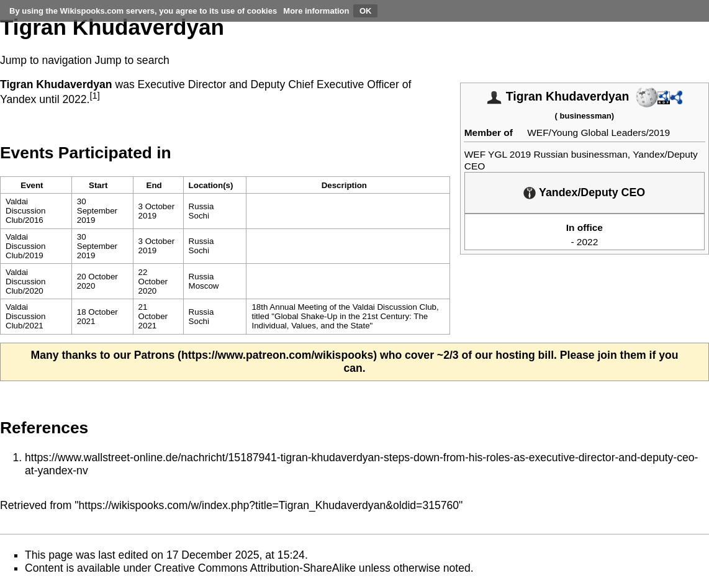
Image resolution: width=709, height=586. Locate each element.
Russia (201, 206)
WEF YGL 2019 (497, 154)
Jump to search (132, 60)
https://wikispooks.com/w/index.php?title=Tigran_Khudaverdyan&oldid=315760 (269, 505)
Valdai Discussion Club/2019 (25, 246)
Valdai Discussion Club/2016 (25, 211)
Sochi (199, 215)
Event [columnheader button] (31, 185)
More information (316, 11)
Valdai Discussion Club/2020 (25, 281)
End (154, 185)
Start (98, 185)
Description (344, 185)
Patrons (154, 355)
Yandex (18, 99)
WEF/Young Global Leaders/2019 (598, 132)
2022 (587, 242)
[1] (94, 96)
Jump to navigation (46, 60)
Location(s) (211, 185)
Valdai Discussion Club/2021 (25, 316)
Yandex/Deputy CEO (592, 192)
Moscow (204, 286)
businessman (586, 115)
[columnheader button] (102, 185)
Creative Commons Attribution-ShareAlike (255, 568)
